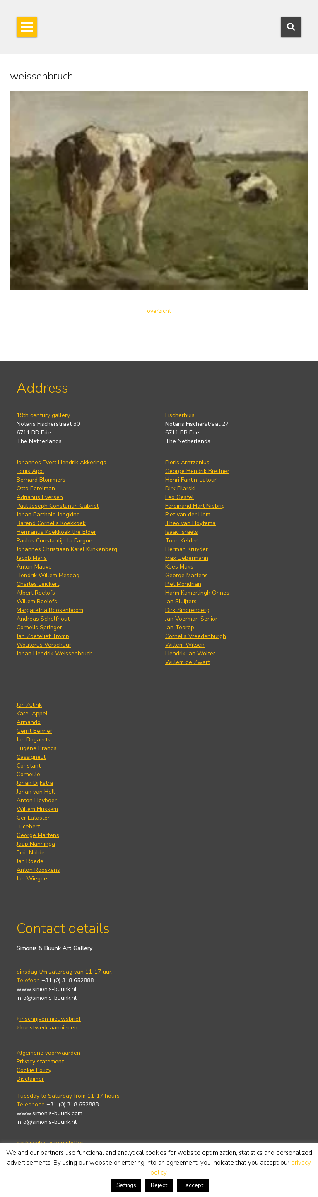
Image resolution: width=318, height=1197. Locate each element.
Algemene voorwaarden (48, 1053)
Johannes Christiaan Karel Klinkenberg (67, 549)
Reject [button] (159, 1185)
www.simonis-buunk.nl (47, 989)
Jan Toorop (179, 627)
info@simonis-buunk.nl (47, 998)
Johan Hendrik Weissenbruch (55, 653)
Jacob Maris (32, 558)
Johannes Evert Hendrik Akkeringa (61, 462)
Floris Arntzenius (187, 462)
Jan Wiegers (33, 879)
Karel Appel (32, 713)
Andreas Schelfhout (43, 619)
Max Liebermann (186, 558)
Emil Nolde (31, 852)
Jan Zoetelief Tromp (43, 636)
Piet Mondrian (183, 584)
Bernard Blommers (41, 480)
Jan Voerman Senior (191, 619)
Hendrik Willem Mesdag (48, 575)
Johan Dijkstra (35, 783)
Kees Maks (179, 567)
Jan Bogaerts (34, 740)
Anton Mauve (34, 567)
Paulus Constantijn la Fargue (54, 541)
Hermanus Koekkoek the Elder (56, 532)
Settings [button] (126, 1185)
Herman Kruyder (186, 549)
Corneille (28, 774)
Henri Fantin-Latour (191, 480)
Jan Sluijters (181, 601)
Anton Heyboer (37, 800)
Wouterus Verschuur (44, 645)
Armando (29, 722)
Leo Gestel (179, 497)
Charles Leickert (38, 584)
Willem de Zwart (187, 662)
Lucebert (28, 826)
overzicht (159, 311)
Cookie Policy (34, 1070)
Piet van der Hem (187, 514)
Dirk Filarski (180, 488)
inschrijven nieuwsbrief (49, 1019)
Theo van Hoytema (190, 523)
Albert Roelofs (36, 593)
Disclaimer (30, 1079)
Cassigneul (31, 757)
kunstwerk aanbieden (47, 1027)
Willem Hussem (37, 809)
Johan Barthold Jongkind (48, 514)
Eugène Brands (37, 748)
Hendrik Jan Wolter (190, 653)
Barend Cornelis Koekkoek (51, 523)
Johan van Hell (36, 792)
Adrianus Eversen (40, 497)
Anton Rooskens (38, 870)
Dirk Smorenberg (187, 610)
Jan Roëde (30, 861)
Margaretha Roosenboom (50, 610)
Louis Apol (30, 471)
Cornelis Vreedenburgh (195, 636)
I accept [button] (193, 1185)
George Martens (186, 575)
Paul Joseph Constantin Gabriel (58, 506)
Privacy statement (40, 1061)
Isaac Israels (181, 532)
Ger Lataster (33, 818)
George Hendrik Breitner (197, 471)
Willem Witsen (185, 645)
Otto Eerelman (36, 488)
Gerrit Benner (34, 731)
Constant (29, 766)
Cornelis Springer (39, 627)
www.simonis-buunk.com (49, 1113)
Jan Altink (29, 705)
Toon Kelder (181, 541)
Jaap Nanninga (36, 844)
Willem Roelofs (37, 601)
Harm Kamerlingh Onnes (197, 593)
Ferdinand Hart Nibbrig (195, 506)
